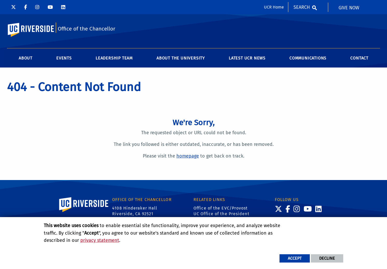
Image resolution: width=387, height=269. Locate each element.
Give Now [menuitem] (349, 8)
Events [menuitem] (64, 58)
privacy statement (99, 240)
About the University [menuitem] (180, 58)
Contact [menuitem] (359, 58)
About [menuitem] (25, 58)
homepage (187, 156)
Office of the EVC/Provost (221, 208)
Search (301, 7)
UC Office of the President (221, 213)
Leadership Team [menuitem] (114, 58)
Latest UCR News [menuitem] (247, 58)
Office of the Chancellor (86, 29)
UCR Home (274, 7)
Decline (327, 258)
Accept (295, 258)
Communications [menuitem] (307, 58)
